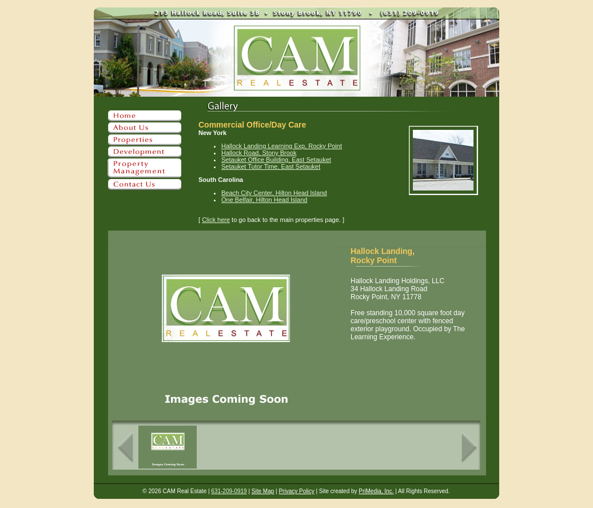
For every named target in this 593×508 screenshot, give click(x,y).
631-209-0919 (228, 491)
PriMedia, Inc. (376, 491)
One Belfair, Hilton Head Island (264, 199)
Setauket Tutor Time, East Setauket (270, 166)
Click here (216, 219)
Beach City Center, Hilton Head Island (274, 192)
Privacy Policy (296, 491)
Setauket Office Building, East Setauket (276, 159)
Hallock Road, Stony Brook (258, 152)
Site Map (263, 491)
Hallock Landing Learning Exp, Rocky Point (281, 145)
